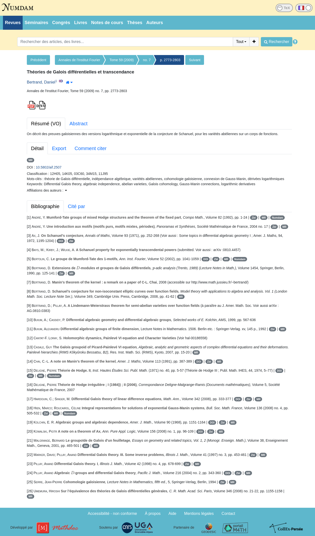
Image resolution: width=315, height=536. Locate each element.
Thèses (134, 22)
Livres (80, 22)
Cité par (76, 206)
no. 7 (147, 60)
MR (30, 160)
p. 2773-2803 (170, 60)
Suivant (195, 60)
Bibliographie (45, 206)
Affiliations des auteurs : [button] (47, 190)
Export (59, 148)
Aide (172, 513)
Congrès (61, 22)
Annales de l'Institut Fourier (79, 60)
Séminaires (36, 22)
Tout (239, 42)
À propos (153, 513)
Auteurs (154, 22)
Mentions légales (199, 513)
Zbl (254, 217)
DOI (61, 241)
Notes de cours (107, 22)
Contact (228, 513)
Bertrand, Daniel (41, 82)
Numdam (277, 217)
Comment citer (91, 148)
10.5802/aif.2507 (49, 167)
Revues (13, 22)
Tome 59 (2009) (122, 60)
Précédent (38, 60)
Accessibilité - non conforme (112, 513)
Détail (37, 148)
